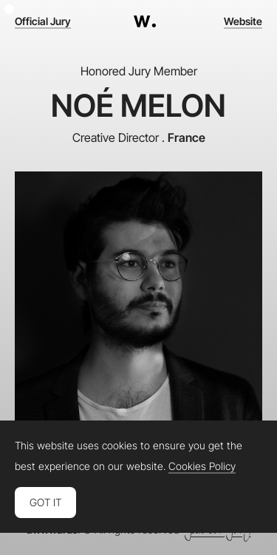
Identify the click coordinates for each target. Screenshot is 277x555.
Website (243, 21)
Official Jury (43, 21)
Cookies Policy (202, 466)
